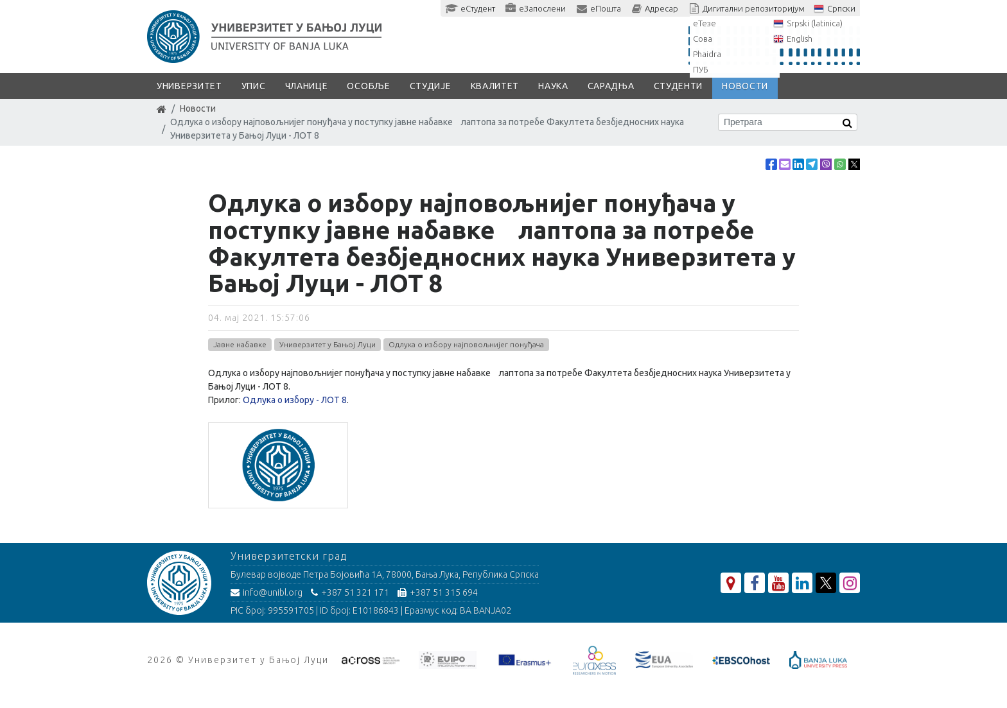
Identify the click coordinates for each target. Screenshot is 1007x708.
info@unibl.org (266, 592)
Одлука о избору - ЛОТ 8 (295, 400)
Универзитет (189, 86)
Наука (553, 86)
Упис (253, 86)
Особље (368, 86)
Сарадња (611, 86)
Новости (745, 86)
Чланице (306, 86)
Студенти (678, 86)
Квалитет (495, 86)
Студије (430, 86)
